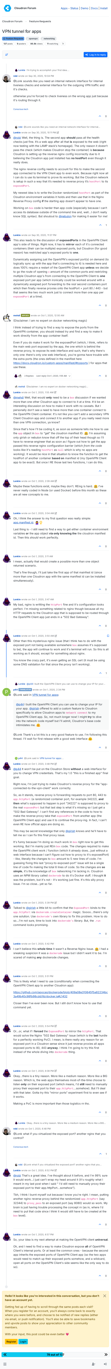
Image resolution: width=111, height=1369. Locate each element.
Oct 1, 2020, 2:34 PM (54, 689)
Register (11, 1341)
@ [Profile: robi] (17, 137)
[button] (4, 1364)
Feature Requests (13, 38)
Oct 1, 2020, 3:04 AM (43, 513)
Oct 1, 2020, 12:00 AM (52, 315)
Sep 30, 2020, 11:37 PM (44, 235)
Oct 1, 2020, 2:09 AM (43, 481)
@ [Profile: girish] (34, 708)
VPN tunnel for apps (45, 694)
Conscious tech (20, 109)
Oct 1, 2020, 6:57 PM (43, 1234)
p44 (15, 689)
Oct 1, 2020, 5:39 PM (43, 902)
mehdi (16, 315)
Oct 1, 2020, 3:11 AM (42, 556)
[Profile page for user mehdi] (6, 318)
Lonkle (21, 70)
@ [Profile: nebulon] (65, 216)
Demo (84, 8)
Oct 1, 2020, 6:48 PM (40, 1128)
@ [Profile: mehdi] (18, 397)
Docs (94, 8)
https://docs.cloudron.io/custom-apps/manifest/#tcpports (50, 363)
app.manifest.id (23, 522)
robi (15, 76)
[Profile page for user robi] (6, 78)
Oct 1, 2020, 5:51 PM (42, 976)
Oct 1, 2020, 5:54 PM (43, 1026)
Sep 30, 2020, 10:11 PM (44, 132)
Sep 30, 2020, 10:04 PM (41, 76)
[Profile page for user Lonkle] (6, 135)
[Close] (105, 1296)
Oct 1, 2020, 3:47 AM (43, 599)
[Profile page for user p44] (6, 692)
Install (104, 8)
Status (74, 8)
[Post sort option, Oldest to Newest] (7, 55)
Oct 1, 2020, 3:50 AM (43, 635)
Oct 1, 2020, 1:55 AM (42, 392)
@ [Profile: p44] (30, 683)
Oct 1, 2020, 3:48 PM (43, 763)
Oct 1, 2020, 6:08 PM (43, 1070)
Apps (64, 8)
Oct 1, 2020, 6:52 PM (43, 1170)
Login (23, 1341)
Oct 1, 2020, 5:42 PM (43, 943)
